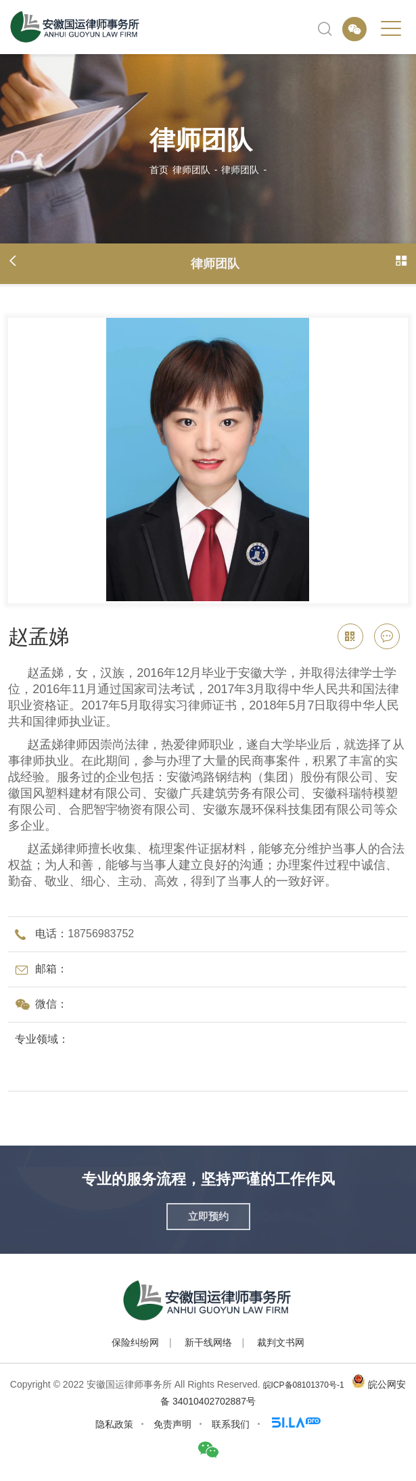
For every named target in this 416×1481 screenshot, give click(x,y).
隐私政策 (114, 1424)
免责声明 (172, 1424)
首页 (158, 169)
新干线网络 (208, 1342)
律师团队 (191, 169)
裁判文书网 (280, 1342)
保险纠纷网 (135, 1342)
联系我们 (231, 1424)
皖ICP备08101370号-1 (303, 1385)
